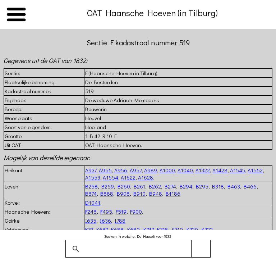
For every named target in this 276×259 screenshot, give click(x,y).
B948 (155, 193)
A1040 (185, 170)
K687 (101, 229)
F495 (106, 211)
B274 (170, 186)
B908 (123, 193)
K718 (162, 229)
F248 (91, 211)
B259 (107, 186)
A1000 (167, 170)
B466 (250, 186)
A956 (120, 170)
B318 (218, 186)
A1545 (237, 170)
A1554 (110, 177)
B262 (155, 186)
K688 (117, 229)
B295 (202, 186)
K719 (177, 229)
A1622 (128, 177)
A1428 (219, 170)
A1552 (255, 170)
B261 (139, 186)
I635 (90, 220)
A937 (90, 170)
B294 (186, 186)
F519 (121, 211)
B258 (91, 186)
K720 (192, 229)
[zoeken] (137, 249)
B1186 (173, 193)
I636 (105, 220)
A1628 (145, 177)
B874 (91, 193)
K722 (207, 229)
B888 (106, 193)
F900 (136, 211)
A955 (105, 170)
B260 (124, 186)
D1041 (92, 202)
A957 (136, 170)
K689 (133, 229)
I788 (120, 220)
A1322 (203, 170)
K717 (148, 229)
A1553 (92, 177)
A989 (150, 170)
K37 (89, 229)
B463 (233, 186)
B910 (139, 193)
